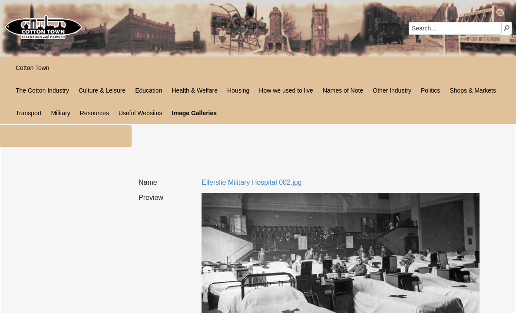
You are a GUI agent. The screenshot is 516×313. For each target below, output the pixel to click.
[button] (507, 28)
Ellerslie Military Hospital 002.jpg (251, 182)
